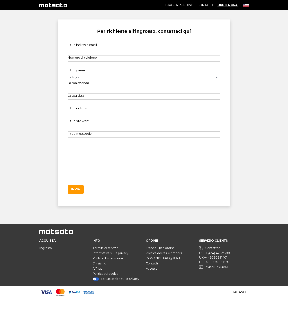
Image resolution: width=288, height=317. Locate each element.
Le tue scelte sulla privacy (116, 279)
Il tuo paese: (76, 70)
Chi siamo (99, 263)
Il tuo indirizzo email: (83, 45)
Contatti (205, 5)
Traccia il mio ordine (160, 248)
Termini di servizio (105, 248)
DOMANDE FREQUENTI (163, 258)
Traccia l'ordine (179, 5)
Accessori (152, 268)
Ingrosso (45, 248)
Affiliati (97, 268)
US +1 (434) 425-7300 (214, 253)
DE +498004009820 (214, 262)
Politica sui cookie (105, 273)
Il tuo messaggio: (80, 133)
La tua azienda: (78, 83)
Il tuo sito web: (78, 121)
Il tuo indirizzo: (78, 108)
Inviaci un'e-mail (216, 267)
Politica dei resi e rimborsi (164, 253)
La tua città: (76, 95)
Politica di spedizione (108, 258)
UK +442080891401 (213, 257)
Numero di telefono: (82, 57)
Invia (75, 189)
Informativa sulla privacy (110, 253)
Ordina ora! (227, 5)
